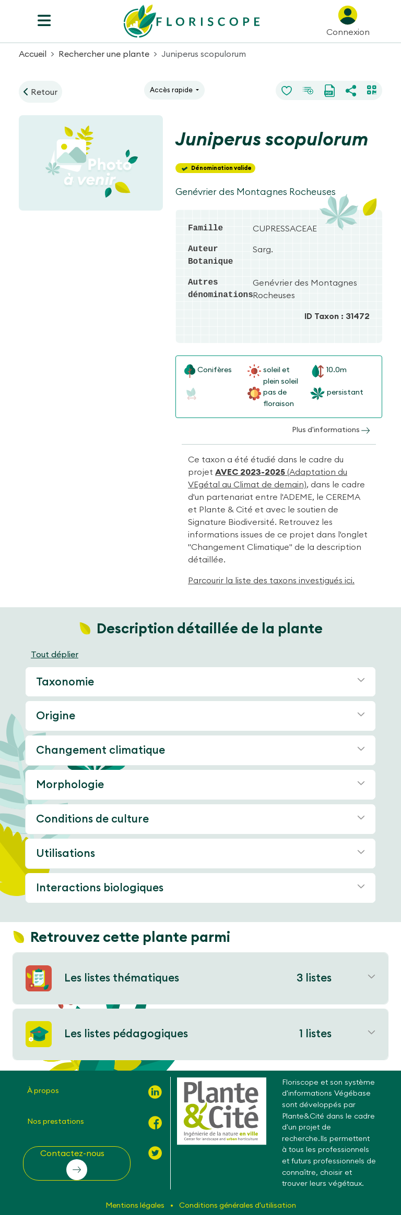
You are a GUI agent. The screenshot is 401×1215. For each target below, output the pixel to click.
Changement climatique (100, 750)
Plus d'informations (331, 429)
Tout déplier (54, 654)
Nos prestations (55, 1121)
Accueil (32, 53)
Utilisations (65, 853)
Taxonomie (65, 681)
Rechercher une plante (103, 53)
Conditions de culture (92, 819)
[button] (77, 1163)
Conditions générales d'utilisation (237, 1205)
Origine (55, 715)
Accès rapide (172, 89)
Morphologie (70, 784)
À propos (43, 1090)
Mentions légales (135, 1205)
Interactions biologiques (99, 887)
